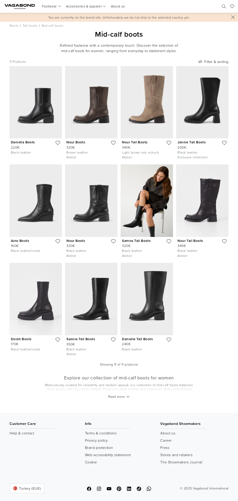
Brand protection (99, 447)
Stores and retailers (176, 454)
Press (164, 447)
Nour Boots (75, 142)
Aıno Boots (20, 240)
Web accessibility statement (108, 454)
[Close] (233, 17)
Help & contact (22, 433)
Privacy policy (96, 440)
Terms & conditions (101, 433)
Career (166, 440)
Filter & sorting (212, 61)
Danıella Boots (23, 142)
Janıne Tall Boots (191, 142)
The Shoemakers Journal (181, 462)
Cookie (91, 462)
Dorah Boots (21, 339)
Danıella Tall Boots (137, 339)
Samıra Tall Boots (136, 240)
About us (167, 433)
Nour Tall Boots (134, 142)
